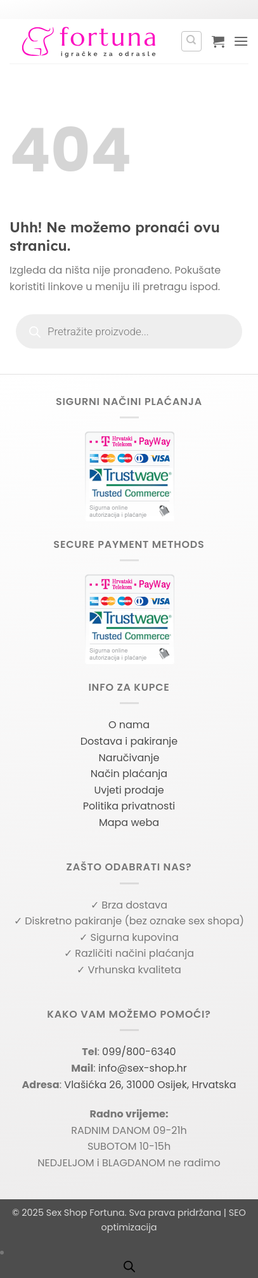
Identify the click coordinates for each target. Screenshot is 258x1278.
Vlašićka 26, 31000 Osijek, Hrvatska (150, 1084)
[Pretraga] (191, 41)
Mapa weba (129, 822)
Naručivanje (129, 757)
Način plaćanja (129, 773)
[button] (218, 41)
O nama (129, 724)
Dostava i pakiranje (129, 741)
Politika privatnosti (129, 806)
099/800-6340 (139, 1051)
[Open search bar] (129, 1266)
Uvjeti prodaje (129, 790)
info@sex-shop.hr (142, 1068)
